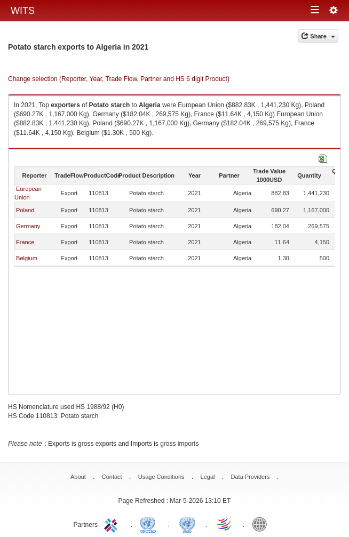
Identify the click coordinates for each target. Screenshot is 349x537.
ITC (112, 523)
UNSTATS (187, 523)
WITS (23, 10)
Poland (25, 210)
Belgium (26, 258)
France (25, 242)
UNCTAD (150, 523)
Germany (28, 226)
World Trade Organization (224, 523)
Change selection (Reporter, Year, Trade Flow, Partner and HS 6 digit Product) (118, 79)
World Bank (262, 523)
